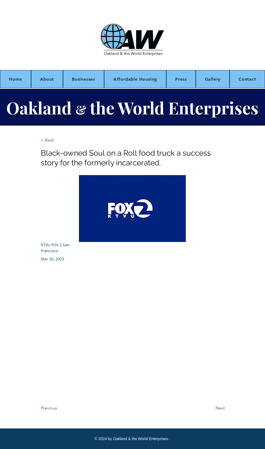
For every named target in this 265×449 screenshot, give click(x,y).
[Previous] (59, 408)
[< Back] (59, 140)
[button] (47, 79)
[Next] (211, 408)
